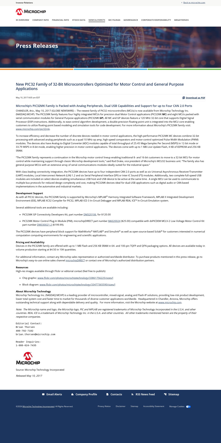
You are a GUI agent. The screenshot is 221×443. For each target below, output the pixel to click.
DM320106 (95, 232)
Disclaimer (120, 435)
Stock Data (78, 20)
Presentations (145, 31)
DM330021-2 (68, 243)
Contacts (114, 423)
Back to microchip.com (194, 2)
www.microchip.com (28, 328)
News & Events (97, 20)
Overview (54, 31)
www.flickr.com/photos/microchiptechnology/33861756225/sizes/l (79, 299)
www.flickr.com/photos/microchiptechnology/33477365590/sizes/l (81, 305)
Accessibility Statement (153, 435)
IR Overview (22, 20)
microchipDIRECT (98, 280)
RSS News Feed (143, 423)
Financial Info (60, 20)
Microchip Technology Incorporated (38, 435)
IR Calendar (94, 31)
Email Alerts (165, 31)
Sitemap (171, 423)
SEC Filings (114, 20)
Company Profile (84, 423)
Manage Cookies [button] (176, 435)
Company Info (40, 20)
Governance (131, 20)
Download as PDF (193, 110)
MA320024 (122, 239)
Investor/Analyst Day (119, 31)
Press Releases (74, 31)
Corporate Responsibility (156, 20)
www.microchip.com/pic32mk (97, 143)
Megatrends (181, 20)
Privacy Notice (104, 435)
